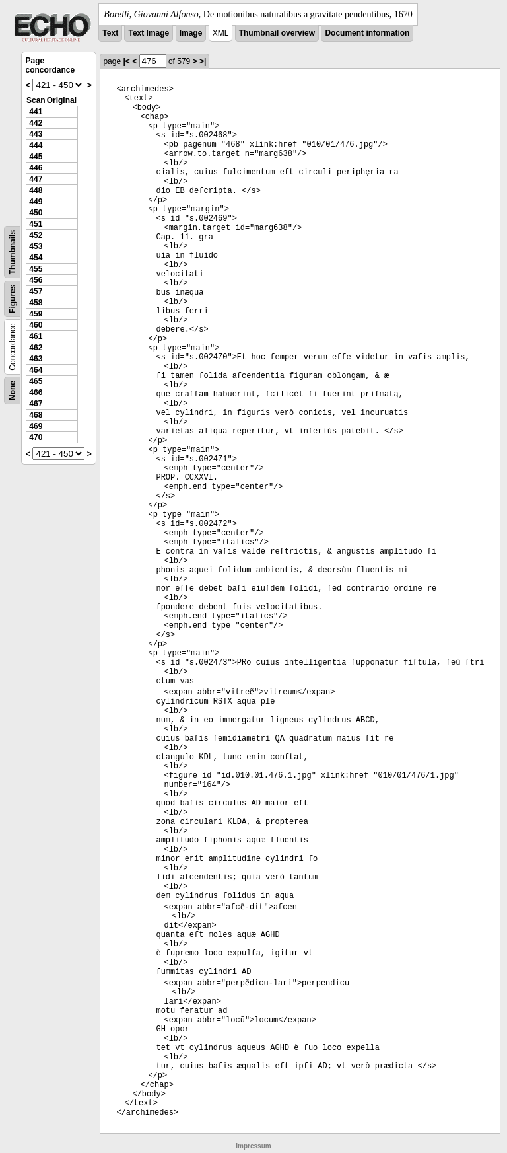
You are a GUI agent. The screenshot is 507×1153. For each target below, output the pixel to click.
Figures (12, 299)
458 (35, 302)
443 (35, 134)
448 (35, 190)
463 (35, 358)
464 (35, 370)
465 (35, 381)
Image (191, 33)
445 (35, 156)
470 (35, 437)
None (12, 390)
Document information (367, 33)
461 (35, 336)
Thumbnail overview (277, 33)
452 (35, 235)
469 (35, 426)
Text (110, 33)
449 (35, 201)
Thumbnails (12, 252)
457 (35, 291)
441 (35, 111)
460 (35, 325)
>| (202, 61)
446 (35, 167)
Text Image (148, 33)
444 (35, 145)
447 (35, 179)
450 (35, 212)
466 (35, 392)
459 (35, 313)
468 (35, 415)
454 (35, 257)
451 (35, 224)
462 (35, 347)
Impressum (253, 1146)
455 (35, 269)
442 (35, 123)
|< (126, 61)
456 (35, 280)
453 (35, 246)
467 (35, 403)
